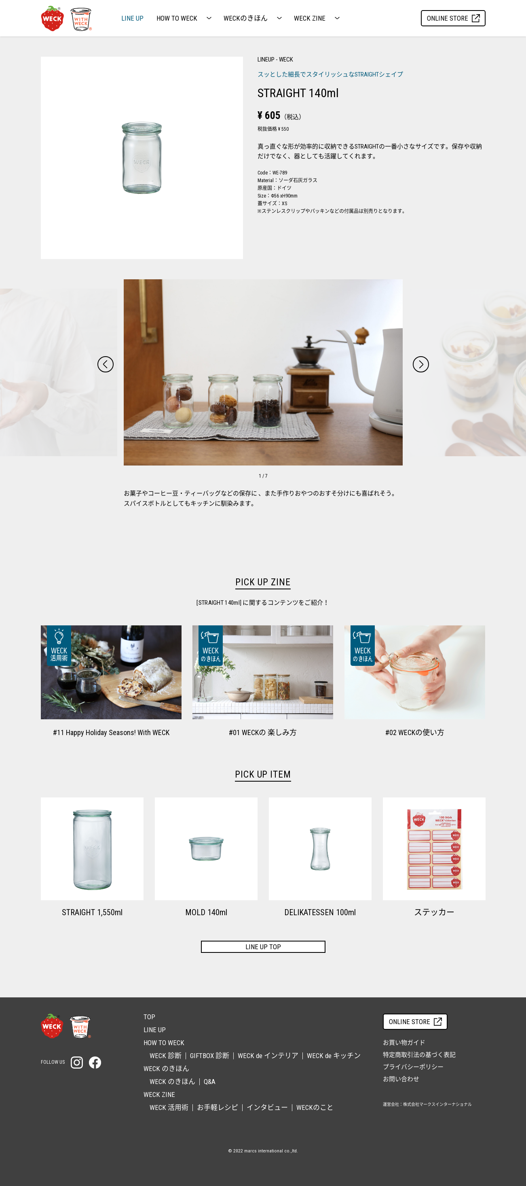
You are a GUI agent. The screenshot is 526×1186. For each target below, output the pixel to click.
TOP (149, 1017)
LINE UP (132, 18)
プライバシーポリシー (413, 1067)
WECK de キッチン (334, 1056)
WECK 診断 (166, 1056)
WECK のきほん (172, 1082)
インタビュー (267, 1107)
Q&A (209, 1082)
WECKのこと (315, 1107)
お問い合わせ (401, 1079)
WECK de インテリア (268, 1056)
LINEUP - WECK (275, 59)
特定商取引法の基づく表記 (419, 1054)
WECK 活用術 (169, 1107)
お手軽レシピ (217, 1107)
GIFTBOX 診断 (209, 1056)
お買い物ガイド (404, 1042)
